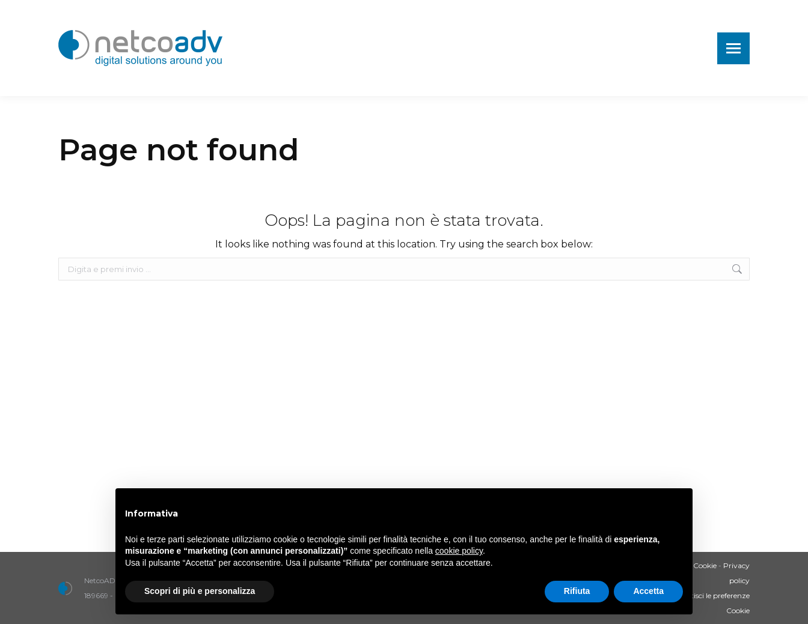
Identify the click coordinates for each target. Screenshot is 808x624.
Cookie (705, 565)
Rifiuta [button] (577, 591)
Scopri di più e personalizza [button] (199, 591)
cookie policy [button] (459, 551)
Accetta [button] (648, 591)
